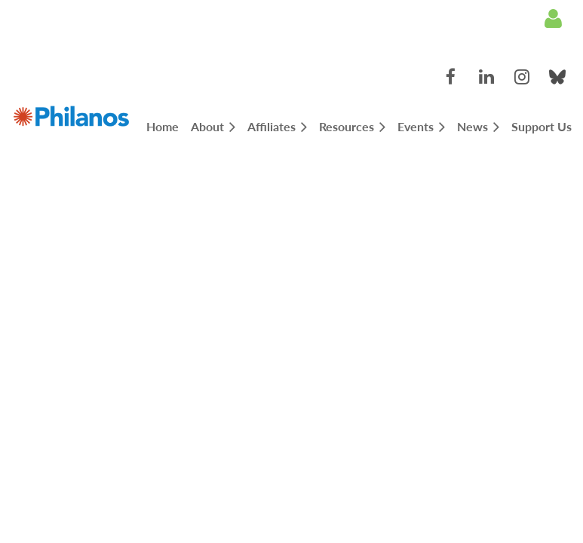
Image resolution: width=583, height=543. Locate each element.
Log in (553, 19)
